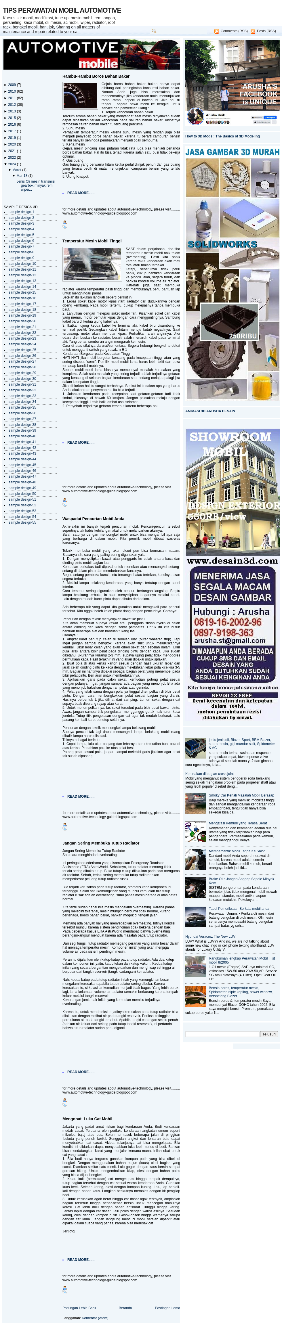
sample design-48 (22, 482)
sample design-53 (22, 511)
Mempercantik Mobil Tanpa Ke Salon (237, 851)
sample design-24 (22, 344)
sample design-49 (22, 488)
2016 (12, 124)
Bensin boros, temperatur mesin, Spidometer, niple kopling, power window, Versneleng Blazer (241, 992)
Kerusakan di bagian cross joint (209, 774)
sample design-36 (22, 413)
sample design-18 (22, 310)
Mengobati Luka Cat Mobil (87, 1119)
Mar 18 (22, 176)
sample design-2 (21, 218)
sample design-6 (21, 241)
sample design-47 (22, 476)
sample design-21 (22, 327)
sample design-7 (21, 246)
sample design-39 (22, 430)
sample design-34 (22, 402)
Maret (17, 170)
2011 (12, 98)
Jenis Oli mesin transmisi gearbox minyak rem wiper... (36, 185)
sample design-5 (21, 235)
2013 (12, 111)
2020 (12, 144)
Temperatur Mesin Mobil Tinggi (92, 241)
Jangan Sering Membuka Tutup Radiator (100, 843)
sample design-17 (22, 304)
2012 (12, 105)
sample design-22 (22, 333)
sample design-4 (21, 229)
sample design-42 (22, 448)
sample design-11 (22, 269)
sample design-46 (22, 471)
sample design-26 (22, 356)
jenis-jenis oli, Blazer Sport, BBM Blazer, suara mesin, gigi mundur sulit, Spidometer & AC (242, 744)
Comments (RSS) (234, 31)
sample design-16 (22, 298)
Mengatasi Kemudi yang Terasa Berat (238, 823)
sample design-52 (22, 505)
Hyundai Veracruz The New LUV (210, 937)
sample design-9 (21, 258)
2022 (12, 158)
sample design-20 (22, 321)
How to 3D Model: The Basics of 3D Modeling (222, 136)
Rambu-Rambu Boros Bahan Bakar (95, 76)
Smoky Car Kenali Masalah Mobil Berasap (241, 795)
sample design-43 (22, 453)
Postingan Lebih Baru (79, 1308)
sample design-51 (22, 499)
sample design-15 (22, 292)
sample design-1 (21, 212)
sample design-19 (22, 315)
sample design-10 (22, 264)
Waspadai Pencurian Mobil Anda (93, 518)
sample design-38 (22, 425)
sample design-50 (22, 494)
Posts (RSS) (266, 31)
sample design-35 (22, 407)
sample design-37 (22, 419)
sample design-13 (22, 281)
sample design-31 (22, 384)
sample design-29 (22, 373)
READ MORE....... (81, 193)
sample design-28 (22, 367)
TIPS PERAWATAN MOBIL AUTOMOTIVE (62, 10)
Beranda (125, 1308)
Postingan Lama (167, 1308)
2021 (12, 151)
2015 (12, 118)
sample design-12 (22, 275)
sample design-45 (22, 465)
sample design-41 (22, 442)
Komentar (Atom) (95, 1318)
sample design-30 (22, 379)
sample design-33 (22, 396)
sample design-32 (22, 390)
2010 (12, 91)
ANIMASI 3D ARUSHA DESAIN (210, 411)
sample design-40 (22, 436)
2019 (12, 138)
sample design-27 (22, 361)
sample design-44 (22, 459)
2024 (12, 164)
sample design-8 (21, 252)
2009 (12, 85)
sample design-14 (22, 287)
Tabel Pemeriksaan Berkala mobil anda (239, 909)
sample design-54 (22, 517)
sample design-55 (22, 522)
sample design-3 (21, 223)
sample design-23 (22, 338)
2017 (12, 131)
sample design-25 (22, 350)
